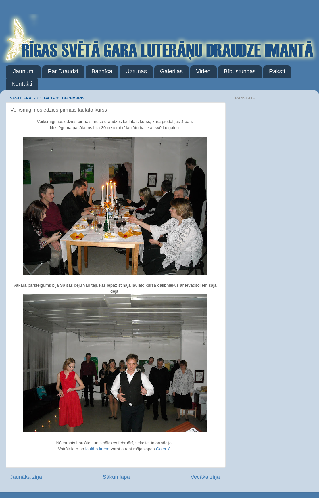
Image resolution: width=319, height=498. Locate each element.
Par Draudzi (63, 71)
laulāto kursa (97, 449)
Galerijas (171, 71)
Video (203, 71)
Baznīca (101, 71)
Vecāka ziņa (205, 477)
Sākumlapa (116, 477)
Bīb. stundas (240, 71)
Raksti (277, 71)
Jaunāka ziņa (26, 477)
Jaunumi (24, 71)
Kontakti (21, 84)
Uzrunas (136, 71)
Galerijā (163, 449)
